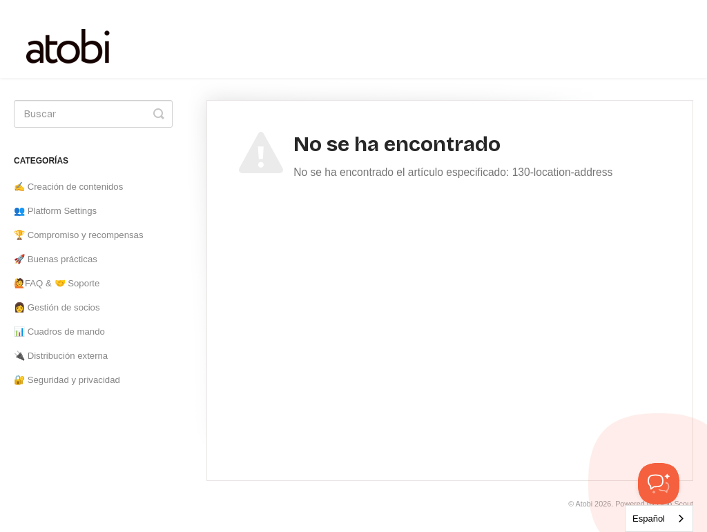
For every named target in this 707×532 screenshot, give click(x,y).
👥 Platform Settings (55, 211)
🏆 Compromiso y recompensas (79, 235)
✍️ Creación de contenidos (68, 186)
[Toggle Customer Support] (658, 483)
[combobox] (659, 518)
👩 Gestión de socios (57, 307)
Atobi (584, 504)
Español (648, 518)
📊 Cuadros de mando (59, 331)
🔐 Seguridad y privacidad (67, 380)
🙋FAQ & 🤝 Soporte (56, 283)
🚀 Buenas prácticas (55, 259)
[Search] (93, 114)
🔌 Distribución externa (61, 356)
